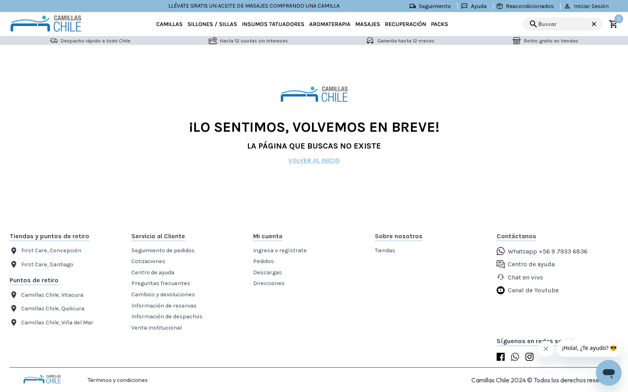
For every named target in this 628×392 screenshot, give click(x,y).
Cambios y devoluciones (163, 294)
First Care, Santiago (41, 264)
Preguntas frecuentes (160, 283)
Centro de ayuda (152, 272)
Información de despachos (167, 316)
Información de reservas (164, 305)
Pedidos (263, 261)
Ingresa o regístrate (280, 250)
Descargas (267, 272)
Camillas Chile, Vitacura (46, 295)
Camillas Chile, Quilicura (47, 308)
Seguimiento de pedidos (163, 250)
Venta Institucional (156, 327)
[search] (562, 24)
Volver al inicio (314, 160)
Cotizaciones (148, 261)
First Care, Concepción (45, 251)
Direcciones (269, 283)
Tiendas (385, 250)
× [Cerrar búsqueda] (594, 23)
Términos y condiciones (117, 380)
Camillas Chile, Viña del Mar (51, 322)
